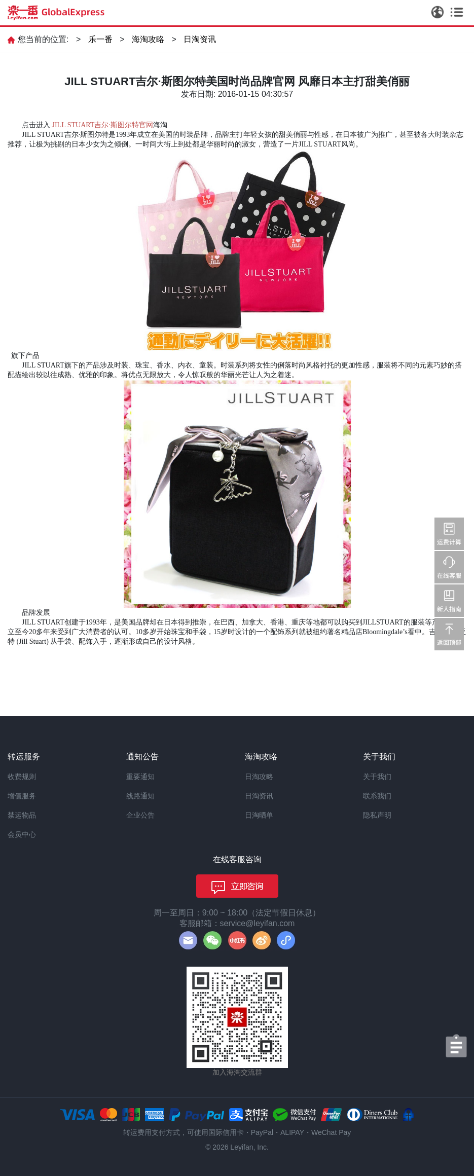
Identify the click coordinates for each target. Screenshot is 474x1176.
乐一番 (100, 39)
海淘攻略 (148, 39)
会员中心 (22, 834)
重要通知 (140, 777)
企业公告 (140, 815)
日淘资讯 (200, 39)
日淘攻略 (259, 777)
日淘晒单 (259, 815)
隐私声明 (377, 815)
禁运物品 (22, 815)
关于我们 (377, 777)
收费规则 (22, 777)
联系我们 (377, 796)
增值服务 (22, 796)
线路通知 (140, 796)
